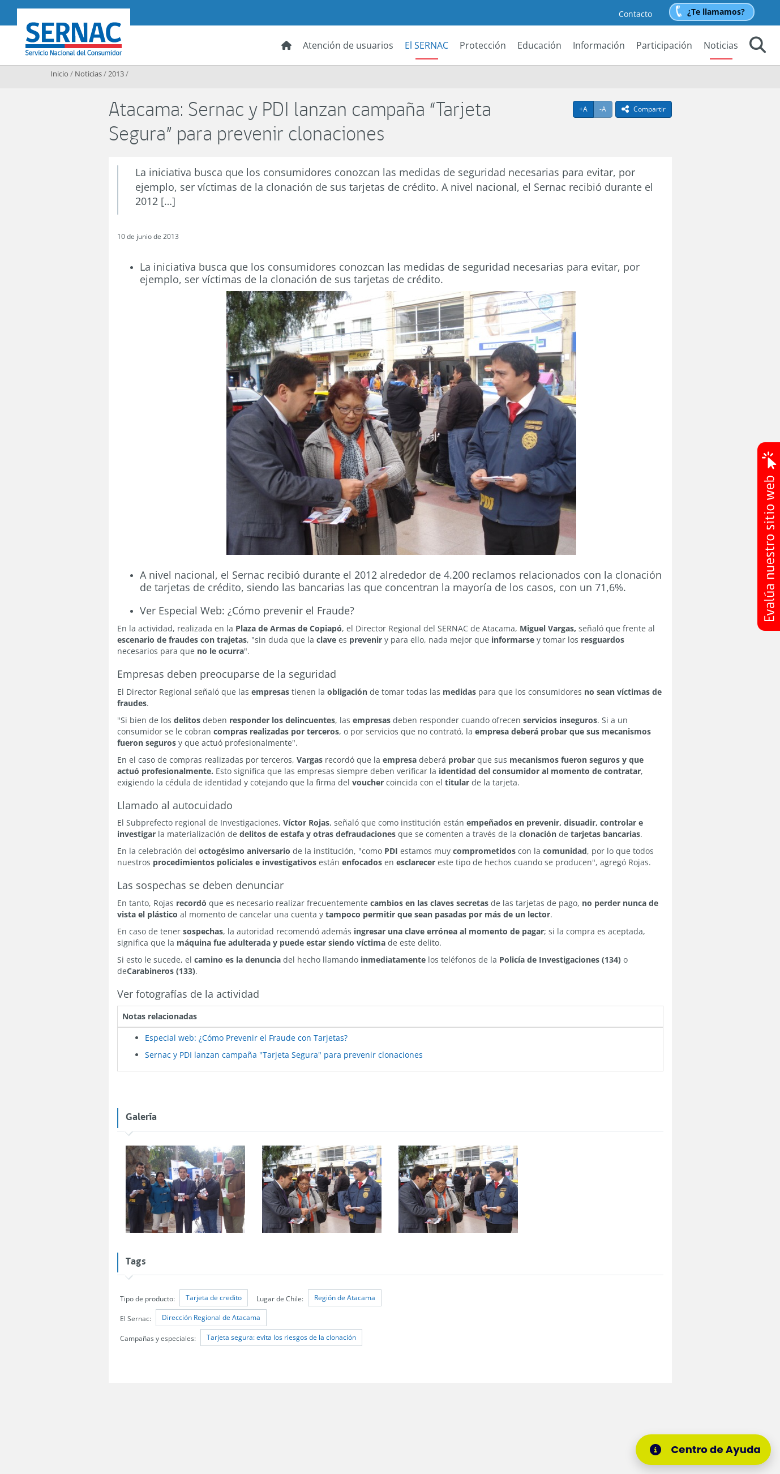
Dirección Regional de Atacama (211, 1317)
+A (586, 109)
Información (599, 45)
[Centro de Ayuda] (703, 1449)
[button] (758, 46)
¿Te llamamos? (716, 11)
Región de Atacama (344, 1297)
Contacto (635, 13)
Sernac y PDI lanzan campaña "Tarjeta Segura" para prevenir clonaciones (284, 1054)
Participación (664, 45)
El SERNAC (426, 45)
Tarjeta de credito (214, 1297)
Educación (539, 45)
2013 (116, 74)
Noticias (721, 45)
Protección (483, 45)
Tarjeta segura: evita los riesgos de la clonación (281, 1337)
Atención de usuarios (348, 45)
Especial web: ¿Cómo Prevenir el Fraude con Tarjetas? (246, 1037)
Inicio (59, 74)
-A (605, 109)
